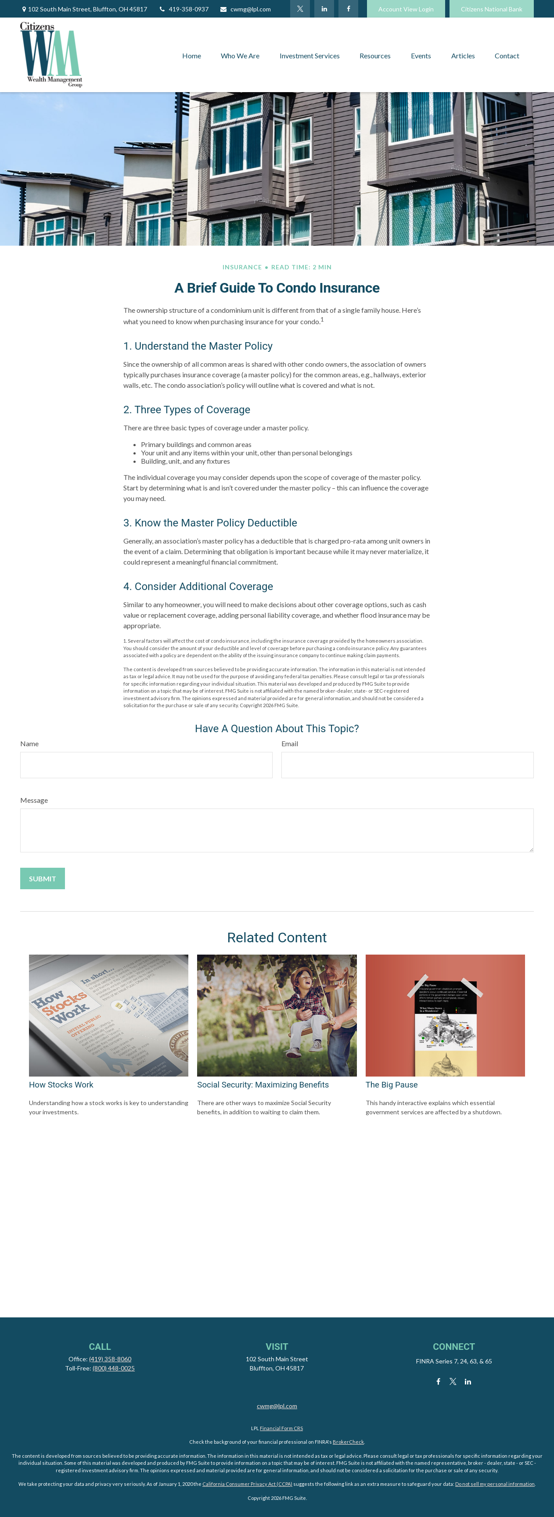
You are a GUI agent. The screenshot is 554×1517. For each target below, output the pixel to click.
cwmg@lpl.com (245, 9)
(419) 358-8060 (110, 1359)
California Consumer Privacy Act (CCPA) (247, 1484)
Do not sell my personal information (495, 1484)
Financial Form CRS (281, 1428)
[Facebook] (348, 9)
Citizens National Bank (491, 9)
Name (29, 743)
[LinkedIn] (324, 9)
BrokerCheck (348, 1442)
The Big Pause (392, 1085)
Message (34, 800)
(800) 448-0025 (114, 1368)
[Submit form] (42, 878)
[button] (191, 54)
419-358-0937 (183, 9)
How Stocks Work (61, 1085)
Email (289, 743)
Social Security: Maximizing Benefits (263, 1085)
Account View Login (406, 9)
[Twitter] (300, 9)
